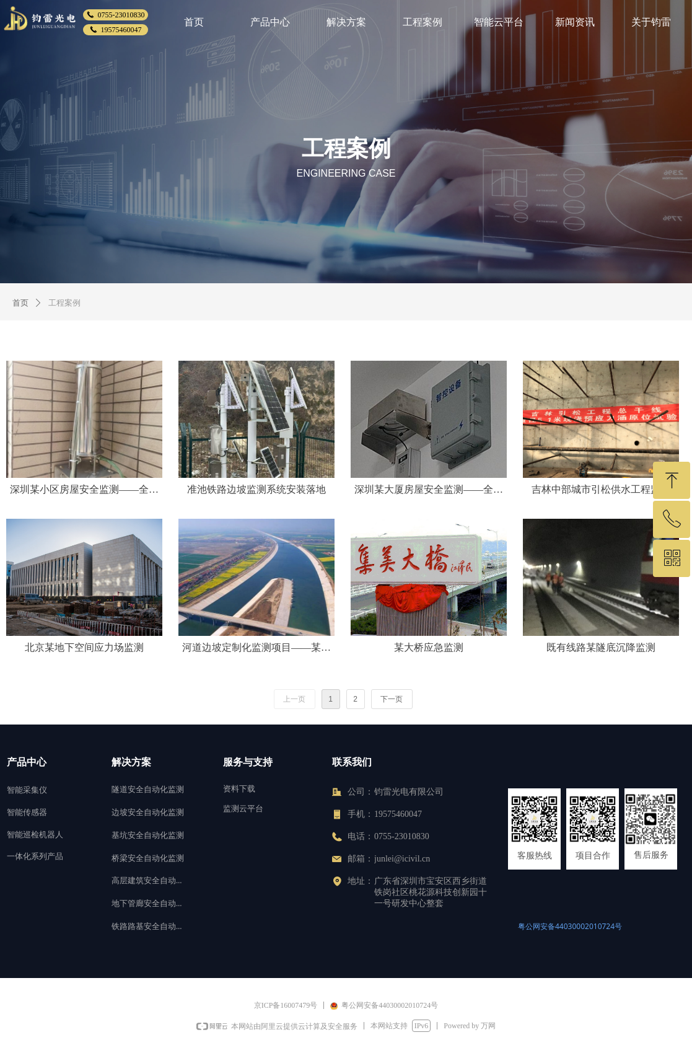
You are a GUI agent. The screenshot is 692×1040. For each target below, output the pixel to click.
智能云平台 (498, 22)
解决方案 (346, 22)
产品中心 (270, 22)
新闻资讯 (575, 22)
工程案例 (422, 22)
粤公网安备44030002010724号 (570, 926)
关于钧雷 (651, 22)
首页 (194, 22)
